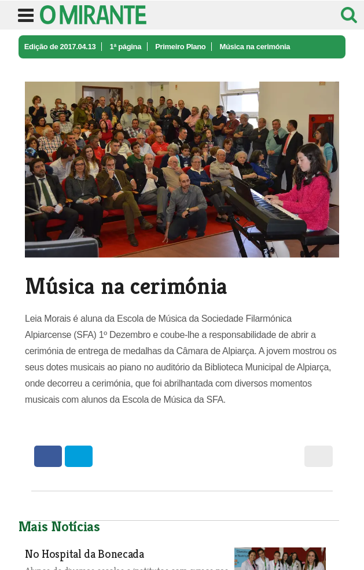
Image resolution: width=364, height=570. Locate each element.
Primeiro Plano (180, 46)
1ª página (125, 46)
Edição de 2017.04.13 (60, 46)
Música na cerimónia (254, 46)
